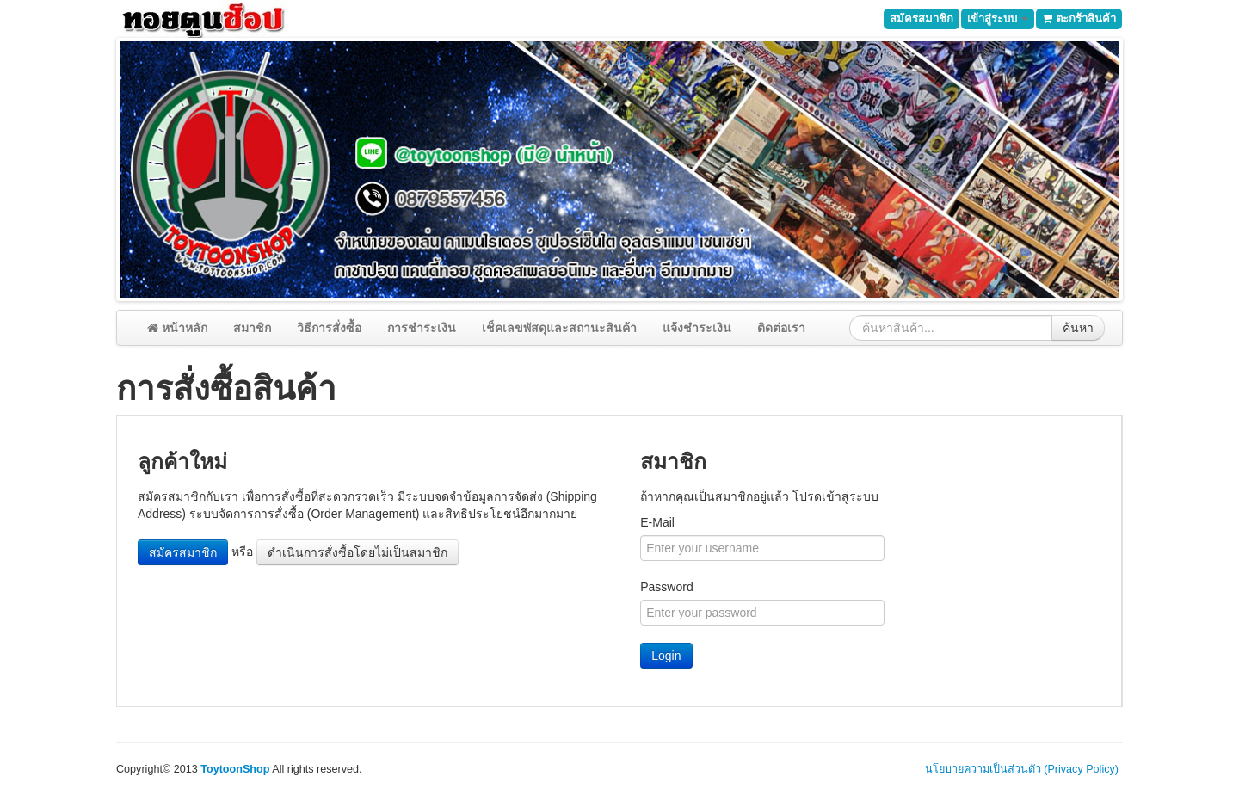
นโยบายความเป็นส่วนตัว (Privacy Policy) (1022, 769)
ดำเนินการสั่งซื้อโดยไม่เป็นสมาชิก (357, 552)
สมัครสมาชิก (921, 18)
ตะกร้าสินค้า (1079, 18)
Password (666, 587)
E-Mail (657, 522)
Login (666, 655)
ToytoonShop (234, 769)
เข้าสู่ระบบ (998, 18)
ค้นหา (1078, 328)
